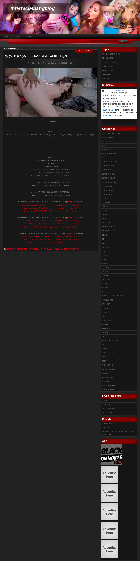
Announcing (107, 149)
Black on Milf (108, 186)
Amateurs (106, 141)
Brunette (31, 249)
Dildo (104, 235)
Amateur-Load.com (110, 62)
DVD (103, 251)
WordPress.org (109, 413)
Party (104, 316)
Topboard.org (108, 424)
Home (6, 36)
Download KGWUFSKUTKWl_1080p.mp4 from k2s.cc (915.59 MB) (50, 240)
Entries (107, 404)
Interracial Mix (59, 249)
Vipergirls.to (108, 428)
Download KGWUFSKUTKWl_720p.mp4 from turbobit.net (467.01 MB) (50, 221)
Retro (105, 332)
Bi (103, 158)
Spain (104, 349)
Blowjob (23, 249)
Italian (105, 284)
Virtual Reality (109, 377)
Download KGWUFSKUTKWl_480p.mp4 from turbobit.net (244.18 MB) (50, 205)
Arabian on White (109, 153)
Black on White (13, 249)
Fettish (105, 255)
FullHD (50, 249)
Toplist (29, 36)
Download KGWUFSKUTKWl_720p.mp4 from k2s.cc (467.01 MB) (50, 224)
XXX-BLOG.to (107, 70)
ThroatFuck (107, 365)
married (105, 288)
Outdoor (106, 304)
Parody (105, 312)
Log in (104, 400)
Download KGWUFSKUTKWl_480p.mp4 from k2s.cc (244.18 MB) (50, 208)
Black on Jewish (109, 178)
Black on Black (109, 170)
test (104, 361)
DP (103, 239)
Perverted (107, 320)
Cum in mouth (41, 249)
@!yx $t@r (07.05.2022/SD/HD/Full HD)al (36, 56)
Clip (104, 219)
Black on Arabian (109, 162)
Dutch (105, 247)
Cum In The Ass (108, 231)
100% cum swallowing (111, 133)
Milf (104, 292)
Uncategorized (109, 369)
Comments (108, 408)
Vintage (105, 373)
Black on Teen (108, 190)
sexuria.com (107, 66)
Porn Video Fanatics (111, 54)
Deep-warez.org (109, 74)
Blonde (105, 198)
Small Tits (106, 345)
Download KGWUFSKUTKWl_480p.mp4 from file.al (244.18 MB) (50, 211)
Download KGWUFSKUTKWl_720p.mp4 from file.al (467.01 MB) (50, 227)
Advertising (107, 137)
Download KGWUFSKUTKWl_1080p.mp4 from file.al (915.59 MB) (50, 243)
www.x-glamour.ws (11, 48)
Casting (105, 210)
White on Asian (108, 385)
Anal (104, 145)
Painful (105, 308)
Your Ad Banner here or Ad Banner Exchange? (117, 433)
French (105, 259)
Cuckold (106, 223)
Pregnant (106, 328)
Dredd (105, 243)
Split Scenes (107, 353)
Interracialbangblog (33, 8)
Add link (105, 78)
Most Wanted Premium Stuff (114, 296)
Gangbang (106, 267)
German (105, 271)
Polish (105, 324)
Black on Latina (109, 182)
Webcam (105, 381)
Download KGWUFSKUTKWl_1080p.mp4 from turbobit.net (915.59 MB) (50, 237)
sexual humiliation (110, 340)
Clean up (106, 214)
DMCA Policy (16, 36)
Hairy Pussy (107, 275)
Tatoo (79, 249)
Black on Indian (109, 174)
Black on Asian (108, 166)
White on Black (108, 389)
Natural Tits (71, 249)
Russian (105, 336)
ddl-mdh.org (107, 58)
